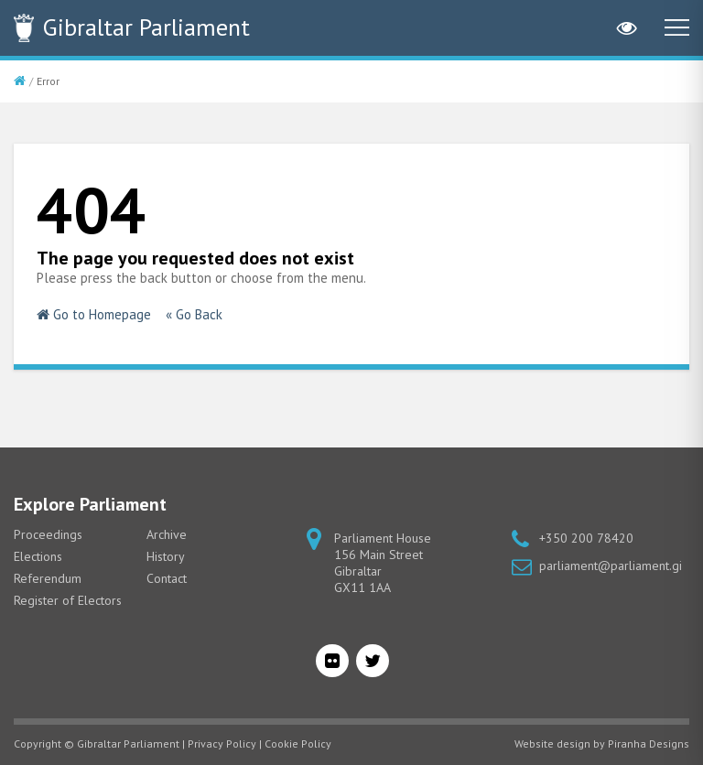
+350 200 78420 (586, 538)
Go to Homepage (94, 314)
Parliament (146, 27)
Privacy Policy (222, 743)
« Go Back (194, 314)
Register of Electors (68, 600)
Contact (166, 578)
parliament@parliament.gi (610, 565)
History (165, 556)
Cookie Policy (298, 743)
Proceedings (48, 534)
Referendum (47, 578)
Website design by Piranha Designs (601, 743)
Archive (166, 534)
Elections (38, 556)
